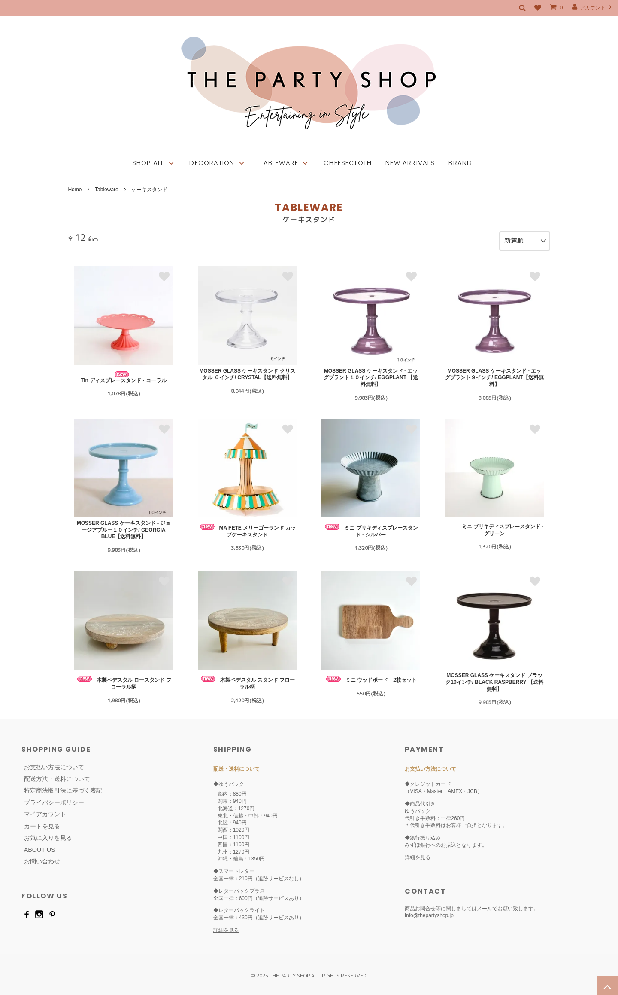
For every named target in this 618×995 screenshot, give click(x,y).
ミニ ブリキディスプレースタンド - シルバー (371, 528)
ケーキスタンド (149, 190)
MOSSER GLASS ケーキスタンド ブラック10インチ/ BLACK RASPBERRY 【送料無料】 (494, 679)
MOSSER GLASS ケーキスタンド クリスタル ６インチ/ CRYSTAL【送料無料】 (247, 372)
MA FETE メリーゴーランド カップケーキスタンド (247, 528)
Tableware (106, 190)
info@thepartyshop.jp (429, 913)
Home (75, 190)
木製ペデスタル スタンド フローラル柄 (247, 681)
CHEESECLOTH (348, 147)
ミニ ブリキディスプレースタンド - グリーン (494, 527)
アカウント (592, 7)
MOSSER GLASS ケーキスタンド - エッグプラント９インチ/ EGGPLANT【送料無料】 (494, 375)
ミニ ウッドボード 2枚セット (371, 677)
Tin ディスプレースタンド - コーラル (124, 375)
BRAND (460, 147)
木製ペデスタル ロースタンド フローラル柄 (124, 681)
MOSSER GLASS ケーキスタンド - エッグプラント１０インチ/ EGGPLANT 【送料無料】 (371, 375)
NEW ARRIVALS (410, 147)
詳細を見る (226, 928)
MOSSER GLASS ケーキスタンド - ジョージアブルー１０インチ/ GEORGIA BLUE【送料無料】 (124, 527)
